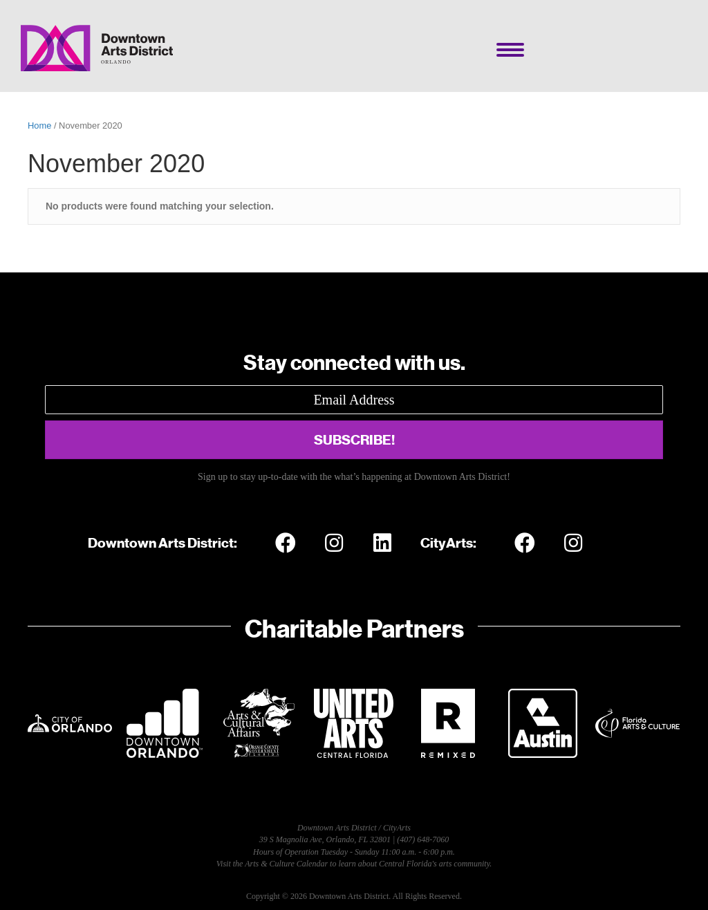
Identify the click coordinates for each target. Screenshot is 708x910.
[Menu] (510, 50)
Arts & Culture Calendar (286, 864)
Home (39, 125)
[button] (354, 439)
